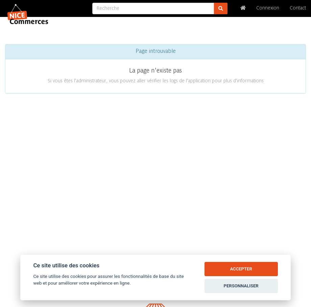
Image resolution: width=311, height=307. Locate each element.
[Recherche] (153, 8)
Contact (298, 8)
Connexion (267, 8)
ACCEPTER (241, 268)
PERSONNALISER (241, 285)
